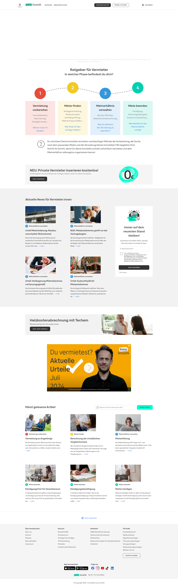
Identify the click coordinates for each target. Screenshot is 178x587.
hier (142, 261)
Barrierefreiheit (30, 541)
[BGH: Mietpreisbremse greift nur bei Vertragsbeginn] (89, 226)
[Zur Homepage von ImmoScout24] (33, 6)
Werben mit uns (128, 550)
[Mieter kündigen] (134, 484)
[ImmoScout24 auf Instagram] (98, 569)
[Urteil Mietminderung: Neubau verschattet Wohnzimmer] (44, 226)
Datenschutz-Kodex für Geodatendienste (105, 541)
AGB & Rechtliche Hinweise (100, 532)
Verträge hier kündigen (66, 538)
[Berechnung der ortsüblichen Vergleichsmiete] (89, 435)
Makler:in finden (121, 5)
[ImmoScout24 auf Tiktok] (108, 569)
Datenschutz (95, 538)
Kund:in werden (132, 555)
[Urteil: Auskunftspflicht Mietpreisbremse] (89, 277)
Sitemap (28, 538)
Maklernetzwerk (128, 535)
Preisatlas (61, 544)
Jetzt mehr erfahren (40, 329)
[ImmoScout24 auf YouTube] (103, 569)
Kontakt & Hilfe (63, 532)
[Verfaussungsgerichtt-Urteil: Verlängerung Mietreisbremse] (44, 276)
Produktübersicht (129, 532)
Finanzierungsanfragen (131, 541)
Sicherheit (94, 544)
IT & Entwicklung (64, 541)
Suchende (48, 5)
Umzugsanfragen (129, 544)
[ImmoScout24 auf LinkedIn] (112, 569)
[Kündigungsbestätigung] (89, 484)
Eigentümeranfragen (130, 538)
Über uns (28, 532)
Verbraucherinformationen (100, 535)
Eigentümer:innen (60, 5)
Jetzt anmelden (134, 267)
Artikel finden (145, 407)
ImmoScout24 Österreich (67, 547)
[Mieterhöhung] (134, 433)
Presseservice (63, 535)
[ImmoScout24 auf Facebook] (93, 569)
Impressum (29, 544)
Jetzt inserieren (38, 179)
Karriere (28, 535)
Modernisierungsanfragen (132, 547)
